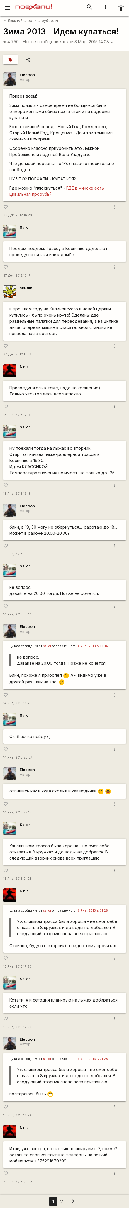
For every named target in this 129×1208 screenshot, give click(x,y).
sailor (47, 646)
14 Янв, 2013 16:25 (17, 703)
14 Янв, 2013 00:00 (18, 554)
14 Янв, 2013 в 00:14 (92, 646)
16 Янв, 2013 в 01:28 (92, 910)
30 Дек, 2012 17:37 (17, 354)
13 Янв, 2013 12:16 (17, 415)
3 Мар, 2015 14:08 (93, 41)
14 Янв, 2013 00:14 (17, 614)
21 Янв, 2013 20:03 (18, 1182)
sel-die (26, 288)
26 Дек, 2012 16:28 (17, 215)
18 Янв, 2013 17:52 (17, 1027)
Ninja (24, 367)
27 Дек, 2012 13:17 (16, 275)
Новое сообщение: (42, 41)
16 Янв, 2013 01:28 (17, 879)
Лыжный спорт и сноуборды (30, 20)
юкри (68, 41)
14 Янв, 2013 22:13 (17, 812)
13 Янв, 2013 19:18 (17, 494)
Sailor (25, 227)
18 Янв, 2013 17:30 (17, 967)
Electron (27, 75)
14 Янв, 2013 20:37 (17, 757)
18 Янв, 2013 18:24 (17, 1115)
